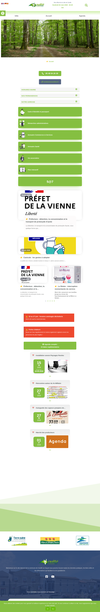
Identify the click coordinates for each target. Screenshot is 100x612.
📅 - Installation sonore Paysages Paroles (48, 355)
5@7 (50, 181)
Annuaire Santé (33, 146)
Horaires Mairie (28, 90)
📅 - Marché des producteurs (43, 432)
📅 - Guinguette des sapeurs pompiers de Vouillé (48, 408)
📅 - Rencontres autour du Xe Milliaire (46, 383)
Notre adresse (28, 102)
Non (53, 609)
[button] (2, 13)
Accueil (49, 16)
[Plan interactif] (22, 170)
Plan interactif (33, 170)
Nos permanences (29, 96)
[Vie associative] (22, 158)
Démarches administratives (38, 123)
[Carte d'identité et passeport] (22, 112)
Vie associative (33, 158)
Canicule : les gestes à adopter (35, 258)
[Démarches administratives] (22, 123)
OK (48, 609)
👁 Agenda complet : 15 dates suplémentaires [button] (50, 345)
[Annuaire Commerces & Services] (22, 135)
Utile (16, 16)
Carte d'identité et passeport (38, 112)
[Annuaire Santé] (22, 146)
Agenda (82, 16)
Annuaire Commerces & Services (40, 135)
